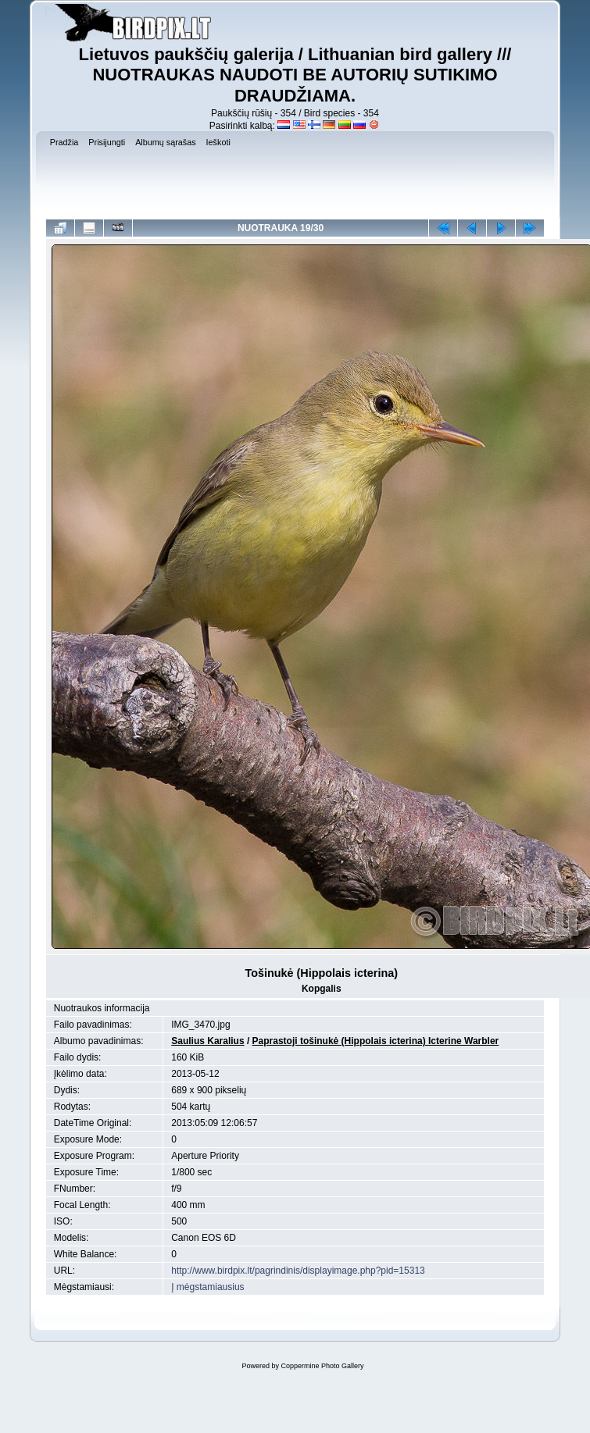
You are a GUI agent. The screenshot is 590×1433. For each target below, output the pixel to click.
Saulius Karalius (207, 1041)
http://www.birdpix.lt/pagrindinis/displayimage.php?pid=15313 (298, 1270)
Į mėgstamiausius (207, 1287)
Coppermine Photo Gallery (322, 1366)
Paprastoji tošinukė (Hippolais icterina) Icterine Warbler (375, 1041)
